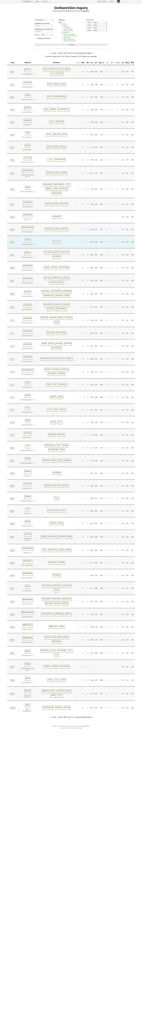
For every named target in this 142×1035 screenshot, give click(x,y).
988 (12, 550)
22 (77, 53)
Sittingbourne (47, 666)
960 (12, 189)
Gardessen (61, 549)
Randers (28, 678)
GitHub (79, 728)
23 (79, 53)
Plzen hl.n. (27, 69)
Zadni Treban (66, 304)
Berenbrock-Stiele (53, 549)
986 (12, 523)
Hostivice (58, 229)
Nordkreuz (48, 203)
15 (58, 53)
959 (12, 173)
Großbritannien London (27, 539)
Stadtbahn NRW (26, 617)
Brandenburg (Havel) (56, 193)
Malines (56, 510)
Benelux (64, 24)
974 (12, 372)
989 (12, 563)
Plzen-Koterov (53, 69)
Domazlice (53, 109)
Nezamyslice (47, 485)
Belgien (66, 25)
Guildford (64, 172)
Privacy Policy (102, 1)
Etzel (60, 695)
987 (12, 537)
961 (12, 204)
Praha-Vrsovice (56, 241)
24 (81, 53)
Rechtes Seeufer (60, 690)
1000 (12, 708)
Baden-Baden (67, 707)
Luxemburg (67, 27)
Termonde (50, 510)
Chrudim (49, 384)
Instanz (37, 35)
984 (12, 498)
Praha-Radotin (27, 305)
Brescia (51, 121)
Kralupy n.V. (66, 277)
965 (12, 255)
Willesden (70, 536)
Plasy (53, 73)
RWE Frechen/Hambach (27, 612)
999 (12, 693)
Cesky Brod (46, 267)
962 (12, 217)
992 (12, 601)
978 (12, 422)
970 (12, 320)
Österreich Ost (26, 526)
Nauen (58, 445)
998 (12, 680)
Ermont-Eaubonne (46, 585)
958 (12, 160)
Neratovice (70, 358)
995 (12, 640)
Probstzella (27, 471)
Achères (48, 134)
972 (12, 346)
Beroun (53, 650)
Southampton (49, 172)
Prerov (27, 408)
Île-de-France (27, 137)
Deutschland (65, 32)
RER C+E (28, 586)
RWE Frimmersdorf (27, 625)
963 (12, 229)
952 (12, 84)
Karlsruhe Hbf (58, 707)
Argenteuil (49, 146)
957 (12, 147)
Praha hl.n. (27, 253)
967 (12, 280)
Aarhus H (63, 679)
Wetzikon (69, 690)
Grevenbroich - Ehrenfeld (50, 637)
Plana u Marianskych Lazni (59, 96)
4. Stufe (88, 30)
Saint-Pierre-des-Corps (60, 159)
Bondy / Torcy (65, 603)
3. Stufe (88, 28)
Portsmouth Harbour (28, 170)
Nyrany (45, 69)
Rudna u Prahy (44, 317)
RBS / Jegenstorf (28, 561)
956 (12, 135)
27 (86, 53)
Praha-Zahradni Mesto (64, 267)
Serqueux (56, 146)
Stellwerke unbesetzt (44, 38)
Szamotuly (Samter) (56, 216)
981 (12, 461)
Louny (56, 654)
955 (12, 122)
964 (12, 242)
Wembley (43, 536)
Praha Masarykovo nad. (27, 227)
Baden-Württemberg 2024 (70, 36)
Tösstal (52, 690)
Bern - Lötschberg (27, 565)
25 (83, 53)
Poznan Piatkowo (27, 215)
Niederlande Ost (68, 29)
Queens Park (28, 534)
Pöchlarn (27, 521)
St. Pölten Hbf (53, 523)
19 (66, 53)
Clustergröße (39, 20)
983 (12, 486)
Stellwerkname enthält (42, 23)
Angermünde (53, 396)
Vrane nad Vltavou (48, 304)
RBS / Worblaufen (53, 562)
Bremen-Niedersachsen (70, 41)
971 (12, 333)
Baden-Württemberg (69, 34)
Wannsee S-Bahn (63, 188)
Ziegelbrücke (45, 690)
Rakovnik (27, 651)
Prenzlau (28, 395)
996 (12, 653)
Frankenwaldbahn (56, 472)
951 (12, 72)
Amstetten (61, 523)
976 (12, 397)
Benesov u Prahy (50, 332)
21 (75, 53)
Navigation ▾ (27, 1)
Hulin (50, 409)
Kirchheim (69, 549)
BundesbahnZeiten (26, 501)
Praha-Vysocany (53, 282)
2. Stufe (88, 25)
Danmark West (26, 682)
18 (64, 53)
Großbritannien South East (27, 669)
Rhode (44, 549)
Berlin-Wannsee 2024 (58, 184)
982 (12, 473)
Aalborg (50, 679)
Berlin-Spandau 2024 (53, 449)
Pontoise (28, 145)
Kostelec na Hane (56, 485)
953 (12, 97)
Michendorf (48, 188)
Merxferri (26, 552)
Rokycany (67, 69)
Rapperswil (27, 690)
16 (60, 53)
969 (12, 307)
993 (12, 614)
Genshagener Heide (47, 184)
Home (37, 1)
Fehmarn (57, 498)
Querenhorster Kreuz (27, 548)
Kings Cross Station (52, 536)
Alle (61, 22)
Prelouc (28, 382)
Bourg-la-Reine (48, 603)
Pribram (28, 420)
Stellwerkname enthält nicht (44, 29)
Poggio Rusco (27, 120)
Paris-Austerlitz (67, 585)
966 (12, 268)
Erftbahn (62, 626)
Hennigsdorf (65, 445)
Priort (68, 184)
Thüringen (27, 475)
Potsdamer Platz (28, 202)
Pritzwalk (27, 458)
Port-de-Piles (27, 158)
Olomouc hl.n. (65, 485)
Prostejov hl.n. (27, 484)
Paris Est (56, 590)
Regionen (62, 20)
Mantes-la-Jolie (56, 134)
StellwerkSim (85, 11)
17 (62, 53)
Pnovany (61, 69)
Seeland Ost (61, 562)
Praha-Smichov (56, 256)
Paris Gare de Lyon (56, 598)
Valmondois (63, 146)
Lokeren (63, 510)
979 (12, 435)
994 (12, 627)
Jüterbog (55, 188)
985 (12, 511)
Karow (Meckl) (46, 460)
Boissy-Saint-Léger (67, 598)
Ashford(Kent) (56, 666)
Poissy (27, 132)
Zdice (60, 421)
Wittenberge (67, 460)
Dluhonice (63, 409)
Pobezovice (27, 107)
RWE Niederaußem (59, 613)
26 (84, 53)
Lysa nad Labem (54, 358)
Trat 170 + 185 (60, 73)
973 (12, 359)
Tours (50, 159)
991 (12, 588)
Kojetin (56, 409)
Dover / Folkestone (65, 666)
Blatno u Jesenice (44, 650)
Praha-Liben (65, 229)
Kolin (55, 384)
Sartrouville (57, 603)
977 (12, 410)
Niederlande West (68, 30)
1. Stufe (88, 22)
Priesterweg (55, 203)
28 (88, 53)
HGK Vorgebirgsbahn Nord (47, 613)
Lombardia (27, 124)
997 (12, 667)
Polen (26, 219)
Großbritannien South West (27, 175)
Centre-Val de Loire (26, 162)
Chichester (57, 172)
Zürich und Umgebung (27, 696)
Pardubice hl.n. (63, 384)
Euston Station (62, 536)
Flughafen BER (52, 434)
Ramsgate (27, 664)
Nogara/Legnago (59, 121)
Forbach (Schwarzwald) (48, 707)
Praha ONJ (27, 240)
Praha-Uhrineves (28, 331)
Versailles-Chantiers (57, 585)
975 (12, 385)
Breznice (53, 421)
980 (12, 448)
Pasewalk (61, 396)
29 (90, 53)
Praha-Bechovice (27, 265)
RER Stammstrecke (27, 599)
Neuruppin (54, 460)
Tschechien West (27, 74)
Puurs (27, 509)
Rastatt (27, 705)
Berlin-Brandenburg (69, 39)
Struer (56, 679)
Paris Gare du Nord (46, 598)
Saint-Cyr (65, 134)
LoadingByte (85, 726)
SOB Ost (53, 695)
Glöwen (60, 460)
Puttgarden (27, 496)
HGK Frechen (68, 613)
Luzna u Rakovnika (61, 650)
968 (12, 294)
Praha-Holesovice (49, 229)
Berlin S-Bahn (67, 37)
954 (12, 109)
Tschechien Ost (26, 387)
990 (12, 575)
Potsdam (28, 187)
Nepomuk (57, 84)
